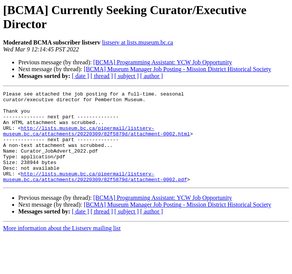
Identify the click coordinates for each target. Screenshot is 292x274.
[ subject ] (126, 76)
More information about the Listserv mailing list (62, 246)
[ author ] (151, 76)
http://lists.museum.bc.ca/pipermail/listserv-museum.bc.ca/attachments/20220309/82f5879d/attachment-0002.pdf (95, 194)
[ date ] (80, 76)
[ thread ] (101, 76)
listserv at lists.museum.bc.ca (137, 42)
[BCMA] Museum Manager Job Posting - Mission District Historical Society (177, 69)
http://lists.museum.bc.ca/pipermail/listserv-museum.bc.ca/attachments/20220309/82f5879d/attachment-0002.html (96, 139)
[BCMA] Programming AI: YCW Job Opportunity (162, 62)
